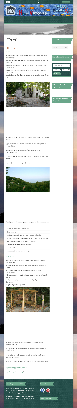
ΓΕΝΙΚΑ (9, 52)
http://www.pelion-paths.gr (14, 372)
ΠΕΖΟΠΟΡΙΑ (10, 257)
